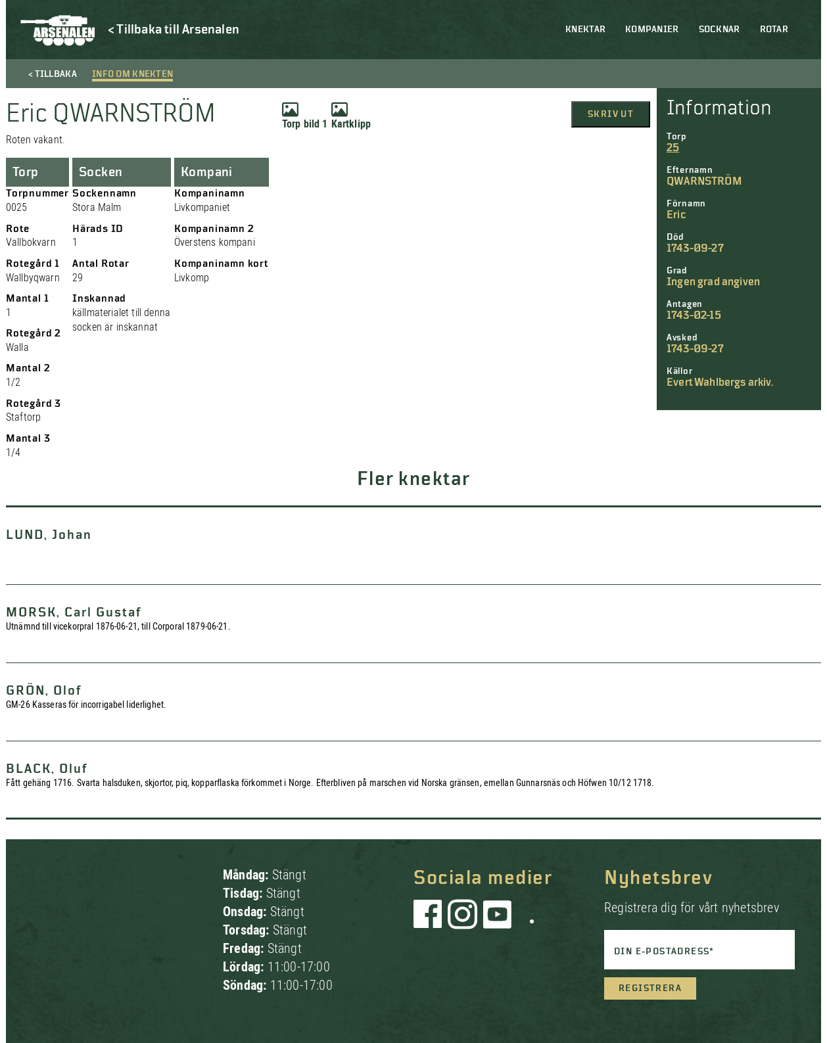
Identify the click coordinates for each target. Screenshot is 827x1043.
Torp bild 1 (305, 115)
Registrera (650, 988)
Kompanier (652, 29)
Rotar (774, 29)
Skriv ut (611, 114)
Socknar (719, 29)
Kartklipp (351, 115)
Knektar (585, 29)
